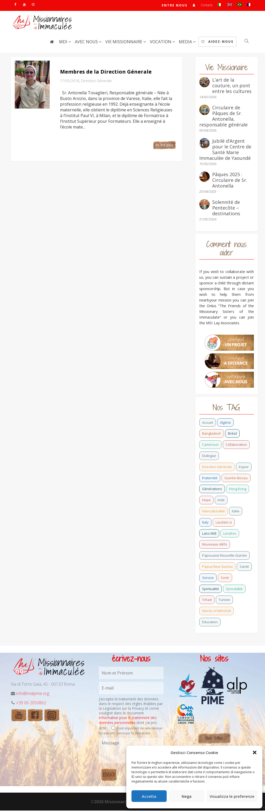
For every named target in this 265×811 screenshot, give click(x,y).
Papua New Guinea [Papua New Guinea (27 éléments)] (217, 567)
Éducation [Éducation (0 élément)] (210, 622)
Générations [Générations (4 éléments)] (212, 489)
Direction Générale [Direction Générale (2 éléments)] (217, 467)
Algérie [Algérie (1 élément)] (225, 423)
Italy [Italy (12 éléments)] (205, 522)
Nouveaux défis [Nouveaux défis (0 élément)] (214, 544)
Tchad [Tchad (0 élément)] (207, 600)
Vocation (161, 42)
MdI (63, 42)
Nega (187, 796)
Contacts (206, 5)
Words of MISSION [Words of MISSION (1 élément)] (216, 611)
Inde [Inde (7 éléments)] (221, 500)
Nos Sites (214, 739)
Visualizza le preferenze (232, 796)
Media (186, 42)
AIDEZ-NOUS (217, 42)
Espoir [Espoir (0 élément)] (244, 467)
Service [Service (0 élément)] (208, 578)
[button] (254, 752)
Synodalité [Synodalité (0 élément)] (234, 589)
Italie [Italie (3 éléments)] (235, 511)
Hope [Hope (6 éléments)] (206, 500)
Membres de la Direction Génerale (106, 72)
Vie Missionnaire (124, 42)
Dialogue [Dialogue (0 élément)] (209, 456)
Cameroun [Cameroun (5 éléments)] (210, 445)
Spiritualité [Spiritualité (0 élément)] (210, 589)
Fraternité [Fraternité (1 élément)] (209, 478)
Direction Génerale (96, 81)
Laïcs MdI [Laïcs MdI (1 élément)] (209, 534)
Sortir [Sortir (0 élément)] (225, 578)
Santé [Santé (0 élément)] (244, 567)
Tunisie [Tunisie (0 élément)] (224, 600)
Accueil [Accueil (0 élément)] (207, 423)
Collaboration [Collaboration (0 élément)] (236, 445)
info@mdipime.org (32, 694)
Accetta (149, 796)
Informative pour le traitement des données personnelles (128, 720)
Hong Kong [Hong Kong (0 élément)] (237, 489)
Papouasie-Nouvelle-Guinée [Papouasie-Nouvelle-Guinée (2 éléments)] (224, 556)
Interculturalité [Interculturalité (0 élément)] (213, 511)
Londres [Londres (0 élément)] (229, 534)
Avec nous (87, 42)
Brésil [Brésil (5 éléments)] (232, 434)
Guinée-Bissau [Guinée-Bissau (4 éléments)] (236, 478)
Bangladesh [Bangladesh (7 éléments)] (211, 434)
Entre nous (174, 5)
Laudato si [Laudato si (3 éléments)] (224, 522)
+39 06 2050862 (31, 703)
